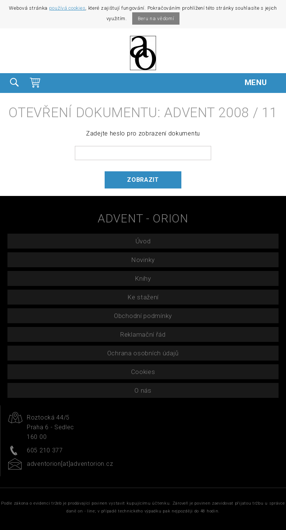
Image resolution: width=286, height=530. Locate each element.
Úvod (143, 241)
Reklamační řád (143, 334)
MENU (262, 82)
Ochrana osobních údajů (143, 353)
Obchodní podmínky (143, 315)
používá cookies (67, 8)
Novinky (143, 260)
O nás (143, 390)
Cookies (143, 371)
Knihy (143, 278)
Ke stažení (143, 297)
